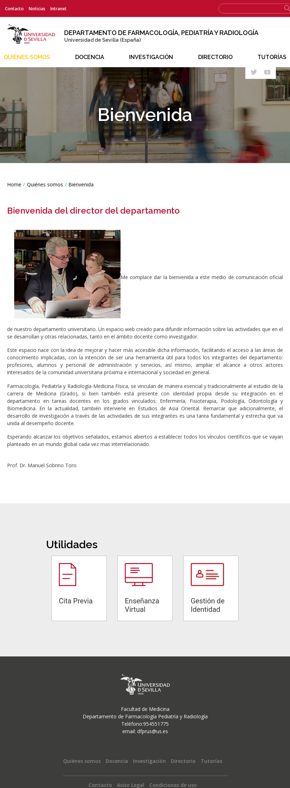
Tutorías (271, 57)
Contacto (14, 9)
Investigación (151, 57)
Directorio (215, 57)
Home (14, 184)
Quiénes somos (27, 57)
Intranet (58, 9)
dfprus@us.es (152, 731)
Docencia (89, 57)
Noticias (37, 9)
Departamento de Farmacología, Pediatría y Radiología (162, 32)
